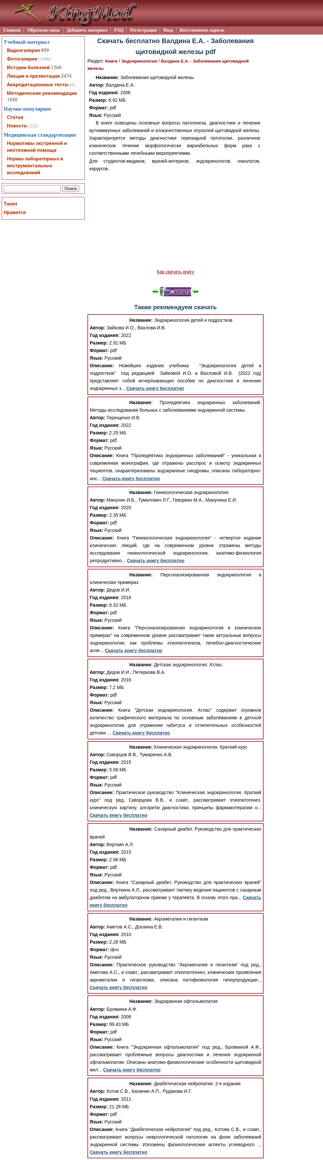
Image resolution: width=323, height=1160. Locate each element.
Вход (168, 30)
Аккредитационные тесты (38, 85)
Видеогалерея (23, 50)
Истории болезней (28, 67)
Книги (111, 61)
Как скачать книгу (175, 271)
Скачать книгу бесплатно (155, 388)
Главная (11, 30)
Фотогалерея (22, 59)
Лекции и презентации (33, 76)
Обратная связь (43, 30)
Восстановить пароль (202, 30)
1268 (56, 67)
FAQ (119, 30)
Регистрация (143, 30)
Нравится (15, 212)
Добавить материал (87, 30)
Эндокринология (139, 61)
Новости (17, 126)
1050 (12, 99)
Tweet (10, 204)
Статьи (15, 117)
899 (45, 50)
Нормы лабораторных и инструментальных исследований (35, 166)
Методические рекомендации (42, 93)
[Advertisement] (175, 220)
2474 (66, 76)
